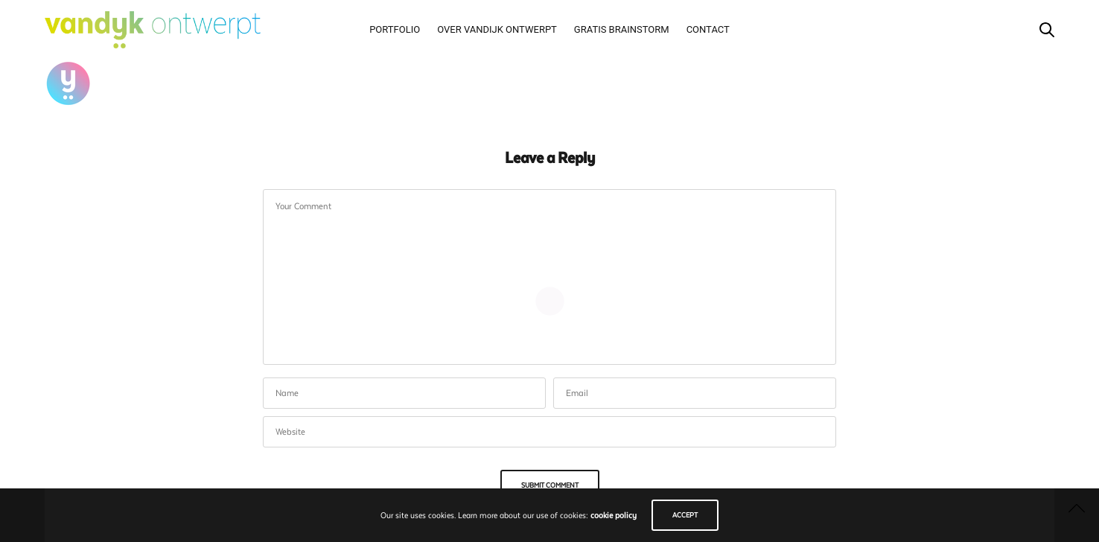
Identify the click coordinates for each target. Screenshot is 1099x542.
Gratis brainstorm (621, 29)
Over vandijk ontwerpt (497, 29)
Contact (708, 29)
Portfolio (394, 29)
